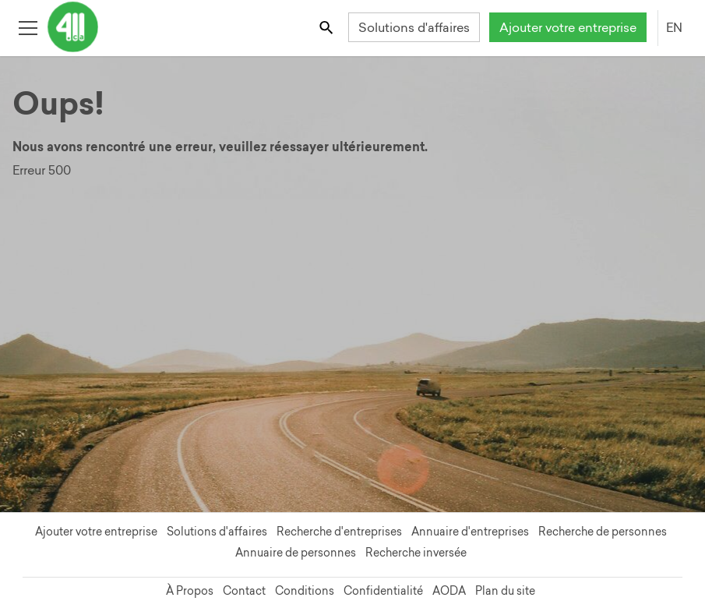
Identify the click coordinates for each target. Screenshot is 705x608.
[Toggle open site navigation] (27, 27)
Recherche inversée (416, 553)
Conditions (304, 591)
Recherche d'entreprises (339, 532)
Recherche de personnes (602, 532)
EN (674, 27)
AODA (449, 591)
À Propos (189, 591)
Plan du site (505, 591)
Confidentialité (383, 591)
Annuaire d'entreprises (470, 532)
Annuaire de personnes (295, 553)
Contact (244, 591)
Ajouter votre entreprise (567, 27)
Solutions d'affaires (414, 27)
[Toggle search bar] (327, 27)
